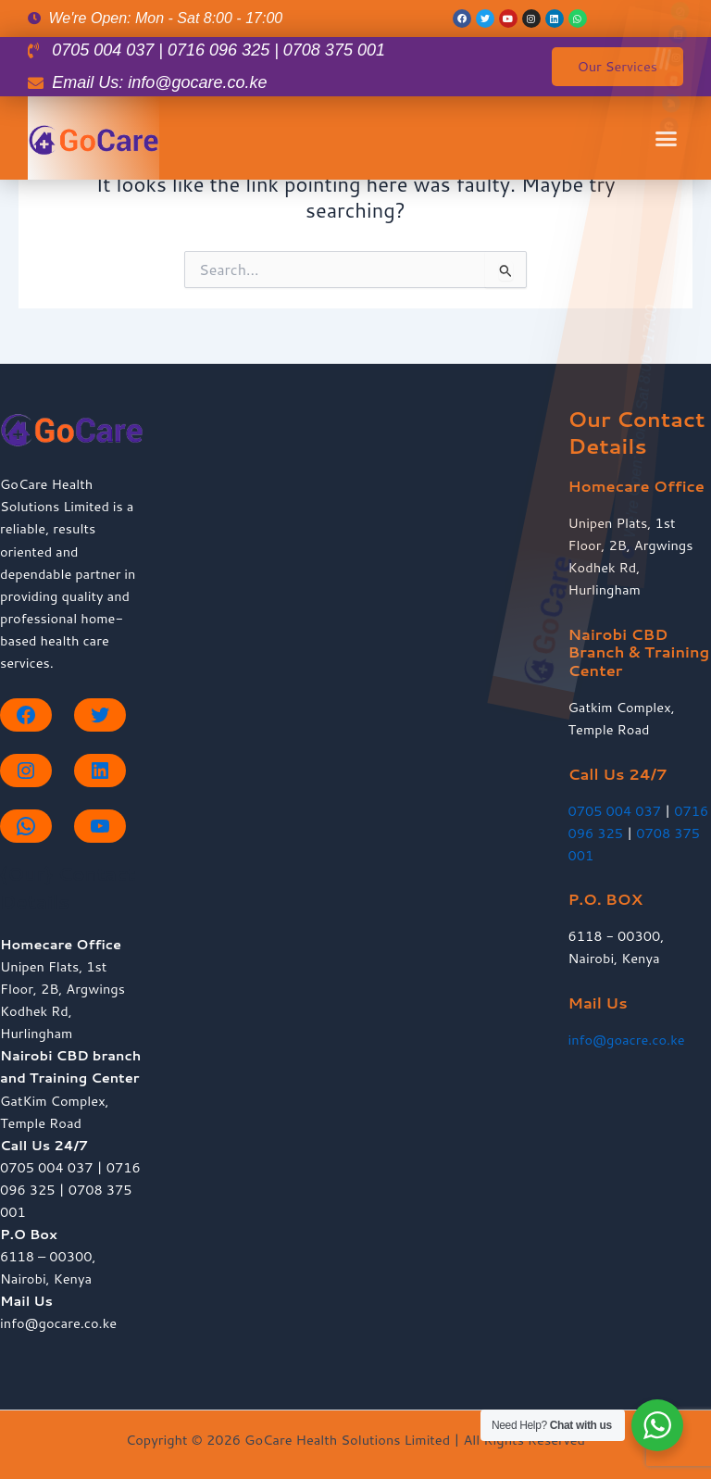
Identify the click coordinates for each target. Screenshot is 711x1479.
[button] (650, 101)
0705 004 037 (615, 811)
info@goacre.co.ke (626, 1039)
